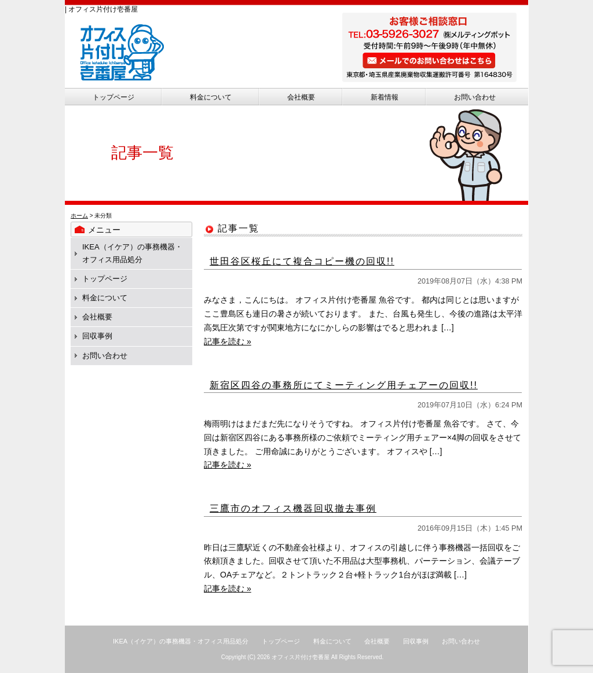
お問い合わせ (475, 97)
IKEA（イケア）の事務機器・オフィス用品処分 (180, 641)
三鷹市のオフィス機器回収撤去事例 (293, 508)
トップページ (113, 97)
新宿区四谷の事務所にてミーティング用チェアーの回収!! (344, 385)
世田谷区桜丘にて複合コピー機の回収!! (302, 261)
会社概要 (301, 97)
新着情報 (384, 97)
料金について (211, 97)
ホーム (79, 215)
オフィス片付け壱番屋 (301, 657)
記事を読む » (227, 341)
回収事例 (97, 336)
